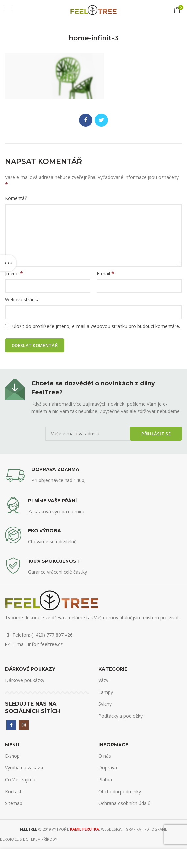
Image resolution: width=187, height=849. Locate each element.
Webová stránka (22, 299)
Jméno (14, 273)
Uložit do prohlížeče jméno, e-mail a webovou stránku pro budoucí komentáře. (96, 326)
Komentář (16, 198)
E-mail (105, 273)
